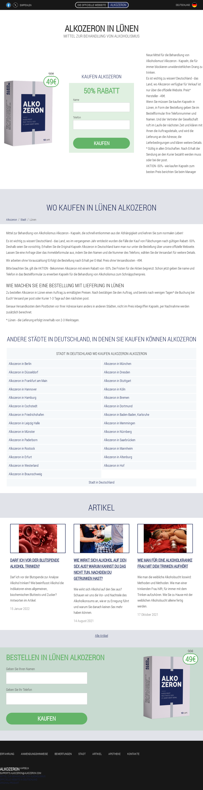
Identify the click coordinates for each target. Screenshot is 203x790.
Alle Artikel (101, 635)
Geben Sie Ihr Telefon (19, 689)
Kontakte (133, 754)
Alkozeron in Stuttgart (117, 380)
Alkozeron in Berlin (20, 363)
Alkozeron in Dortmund (118, 406)
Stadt (82, 754)
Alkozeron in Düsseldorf (23, 372)
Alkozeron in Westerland (24, 465)
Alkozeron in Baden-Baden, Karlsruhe (126, 414)
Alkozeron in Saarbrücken (119, 440)
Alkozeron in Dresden (117, 372)
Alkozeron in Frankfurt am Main (28, 380)
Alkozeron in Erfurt (20, 457)
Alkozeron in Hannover (23, 389)
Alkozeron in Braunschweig (25, 474)
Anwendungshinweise (34, 754)
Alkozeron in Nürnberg (118, 431)
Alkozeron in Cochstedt (23, 406)
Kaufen (101, 143)
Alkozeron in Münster (22, 431)
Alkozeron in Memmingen (119, 423)
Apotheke (114, 754)
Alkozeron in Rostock (22, 448)
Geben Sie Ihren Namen (20, 669)
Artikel (97, 754)
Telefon (77, 117)
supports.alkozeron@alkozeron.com (20, 773)
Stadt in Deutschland (101, 482)
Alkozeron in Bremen (116, 397)
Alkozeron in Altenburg (118, 457)
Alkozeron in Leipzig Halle (24, 423)
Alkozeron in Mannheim (118, 448)
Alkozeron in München (117, 363)
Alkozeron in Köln (114, 389)
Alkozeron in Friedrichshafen (26, 414)
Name (76, 99)
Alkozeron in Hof (114, 465)
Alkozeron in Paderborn (23, 440)
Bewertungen (63, 754)
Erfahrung (7, 754)
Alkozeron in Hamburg (22, 397)
